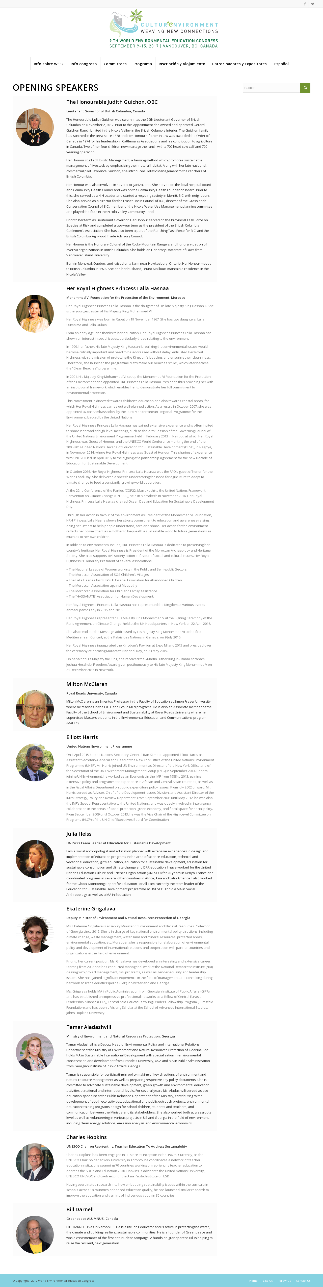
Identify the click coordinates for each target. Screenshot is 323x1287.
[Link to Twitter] (312, 4)
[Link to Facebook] (305, 4)
